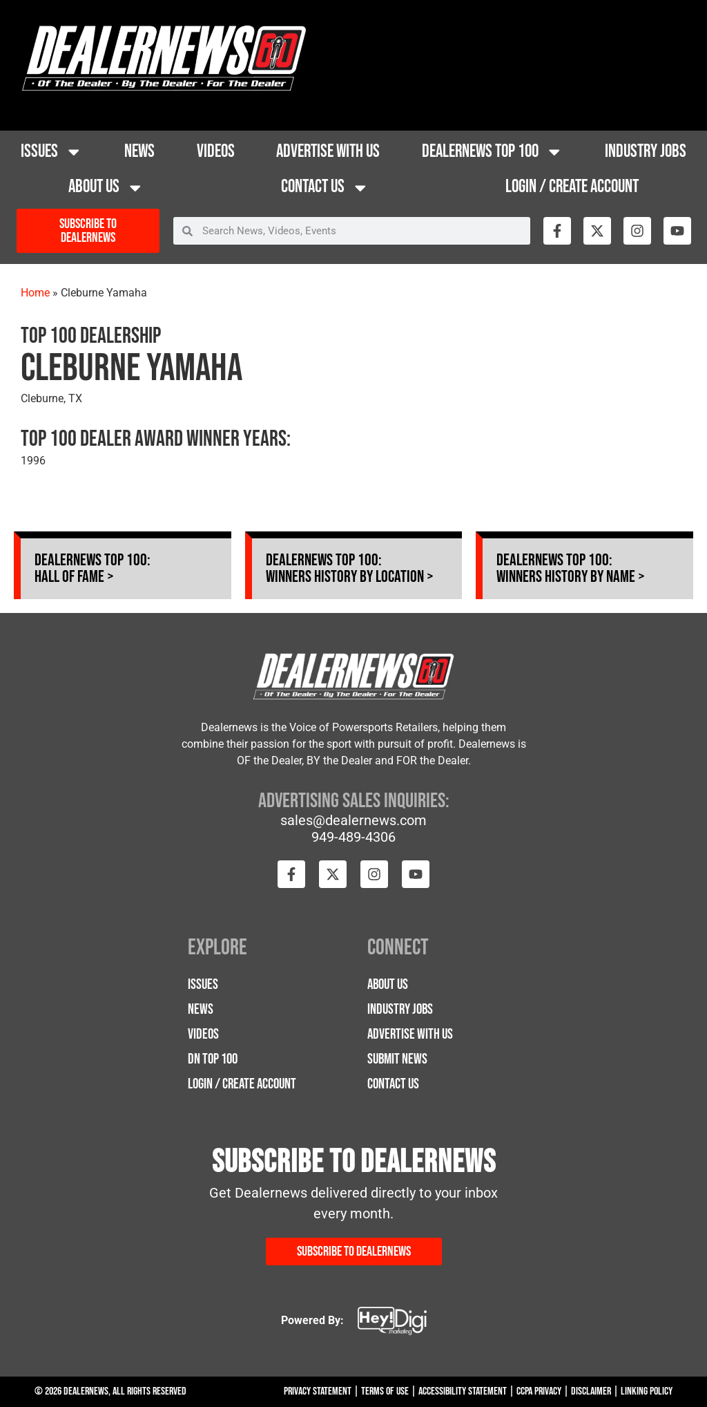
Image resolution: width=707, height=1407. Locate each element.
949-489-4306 (353, 837)
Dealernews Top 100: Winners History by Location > (350, 568)
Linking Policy (646, 1391)
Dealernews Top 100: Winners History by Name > (570, 568)
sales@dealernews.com (353, 820)
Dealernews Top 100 (492, 152)
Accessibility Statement (462, 1391)
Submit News (397, 1059)
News (139, 151)
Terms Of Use (385, 1391)
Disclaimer (591, 1391)
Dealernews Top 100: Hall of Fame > (93, 568)
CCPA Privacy (538, 1391)
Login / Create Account (572, 187)
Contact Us (325, 188)
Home (35, 292)
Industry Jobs (645, 151)
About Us (106, 188)
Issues (52, 152)
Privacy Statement (317, 1391)
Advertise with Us (328, 151)
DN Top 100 (213, 1059)
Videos (216, 151)
